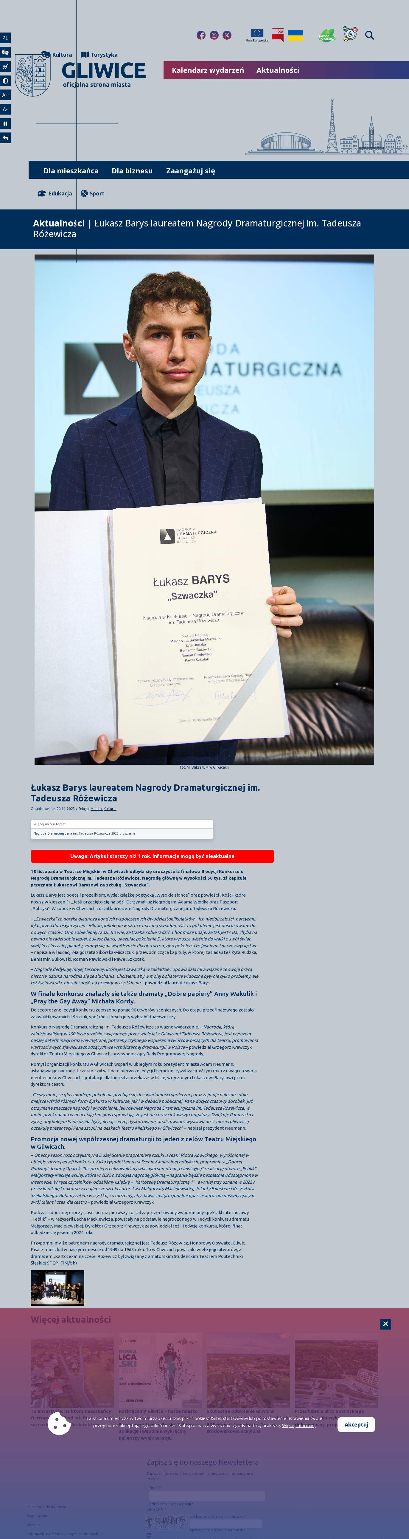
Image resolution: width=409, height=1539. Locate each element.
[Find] (369, 35)
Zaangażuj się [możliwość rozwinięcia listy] (190, 170)
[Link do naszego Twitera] (227, 35)
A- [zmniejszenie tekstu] (5, 109)
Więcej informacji (299, 1425)
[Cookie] (385, 1324)
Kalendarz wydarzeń (208, 70)
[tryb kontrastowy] (5, 80)
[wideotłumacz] (5, 52)
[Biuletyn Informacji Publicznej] (278, 35)
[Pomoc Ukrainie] (295, 35)
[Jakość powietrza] (327, 35)
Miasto (97, 808)
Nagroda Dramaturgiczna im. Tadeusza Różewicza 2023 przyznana (85, 833)
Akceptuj (356, 1424)
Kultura (110, 808)
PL (5, 37)
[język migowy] (5, 66)
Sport (93, 193)
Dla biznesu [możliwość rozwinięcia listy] (132, 170)
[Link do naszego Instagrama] (214, 35)
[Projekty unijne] (257, 35)
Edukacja (55, 193)
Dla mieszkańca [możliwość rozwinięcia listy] (71, 170)
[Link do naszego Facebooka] (201, 35)
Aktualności (277, 70)
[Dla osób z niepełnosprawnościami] (350, 35)
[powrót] (5, 138)
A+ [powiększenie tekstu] (5, 95)
